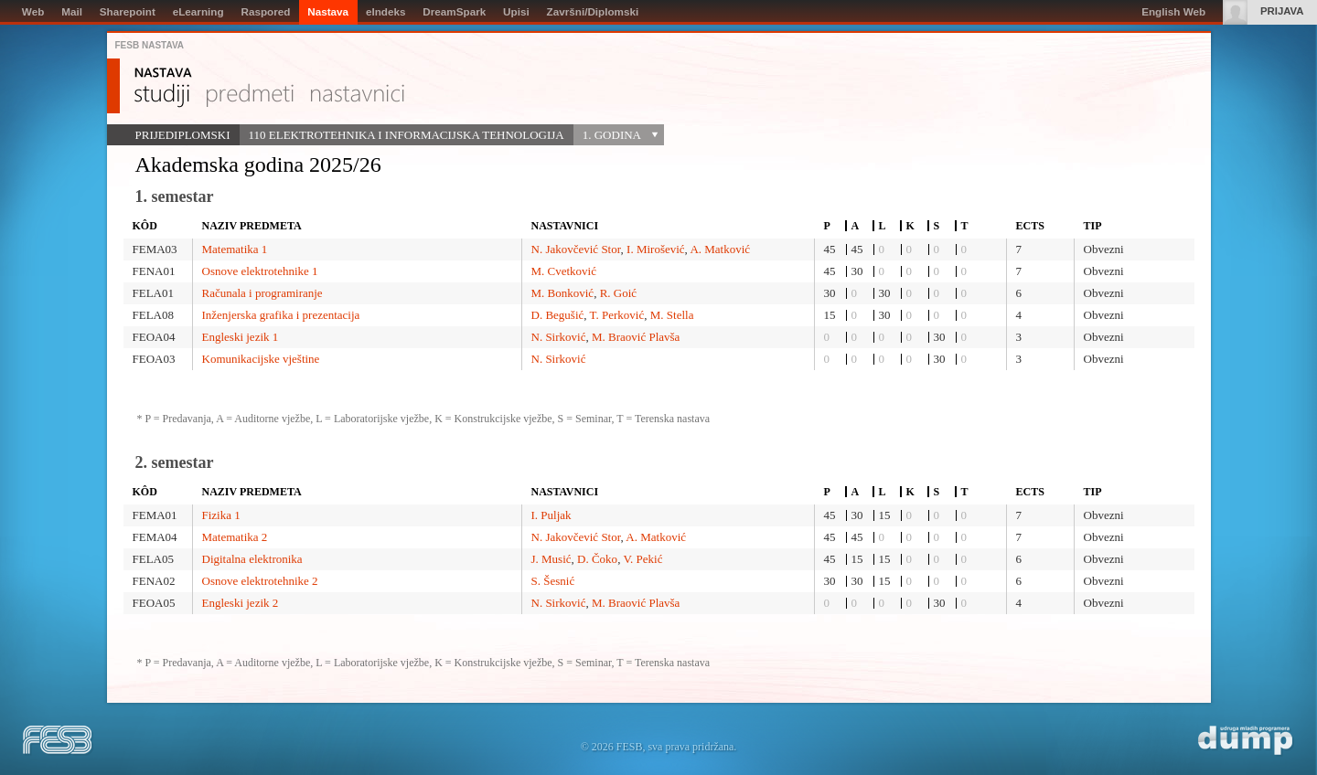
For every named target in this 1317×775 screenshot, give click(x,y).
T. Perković (617, 315)
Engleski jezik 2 (240, 603)
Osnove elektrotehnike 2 (260, 581)
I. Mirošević (655, 249)
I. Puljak (551, 515)
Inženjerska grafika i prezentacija (281, 315)
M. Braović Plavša (636, 337)
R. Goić (618, 293)
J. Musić (551, 559)
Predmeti (250, 96)
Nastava (163, 73)
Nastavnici (357, 96)
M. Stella (672, 315)
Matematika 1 (235, 249)
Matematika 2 (235, 537)
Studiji (161, 96)
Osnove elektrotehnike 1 (260, 271)
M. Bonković (562, 293)
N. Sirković (558, 337)
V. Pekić (642, 559)
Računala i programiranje (262, 293)
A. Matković (720, 249)
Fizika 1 (221, 515)
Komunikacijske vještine (261, 359)
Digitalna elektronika (252, 559)
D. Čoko (597, 559)
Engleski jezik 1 (240, 337)
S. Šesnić (553, 581)
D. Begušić (557, 315)
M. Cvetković (564, 271)
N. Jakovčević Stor (576, 249)
